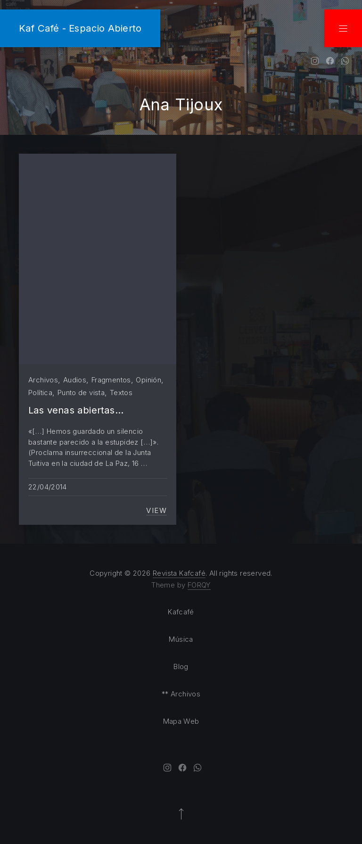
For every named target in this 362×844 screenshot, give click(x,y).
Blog (181, 666)
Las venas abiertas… (75, 410)
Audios (74, 379)
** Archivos (181, 693)
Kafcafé (181, 611)
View (156, 510)
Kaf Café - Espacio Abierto (80, 28)
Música (181, 639)
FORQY (199, 584)
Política (40, 392)
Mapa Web (181, 721)
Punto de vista (81, 392)
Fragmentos (111, 379)
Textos (121, 392)
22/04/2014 (47, 486)
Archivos (43, 379)
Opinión (148, 379)
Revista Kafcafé (179, 573)
